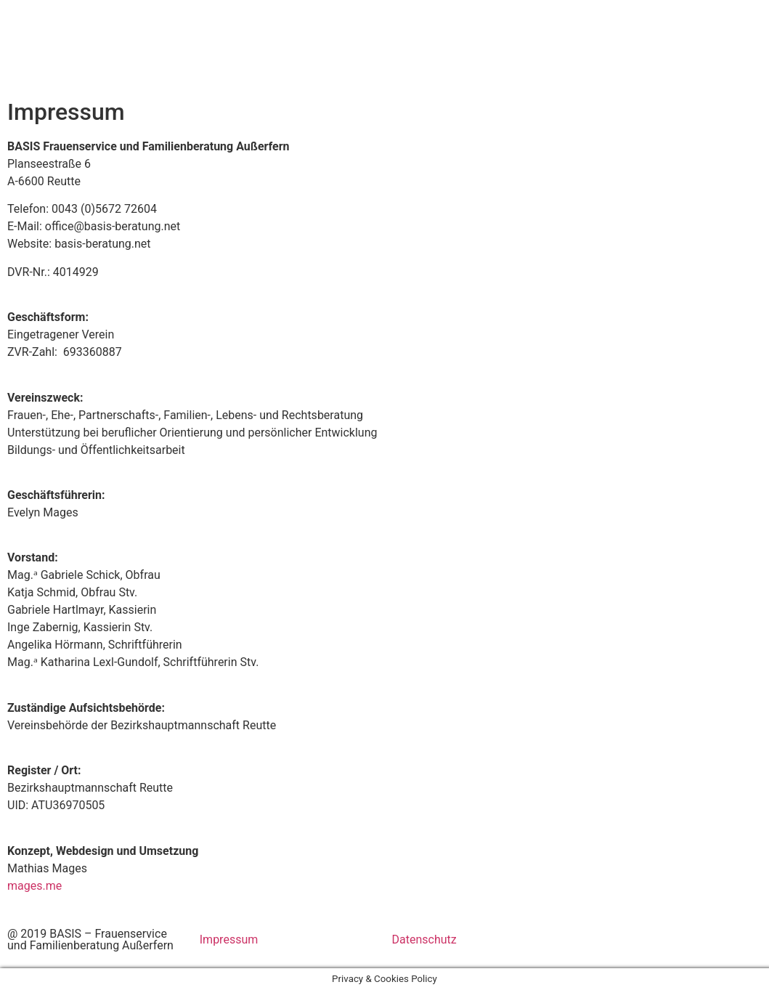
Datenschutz (424, 939)
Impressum (229, 939)
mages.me (34, 886)
